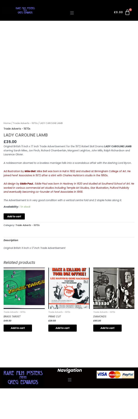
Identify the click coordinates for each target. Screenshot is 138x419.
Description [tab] (11, 240)
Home (7, 123)
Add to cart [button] (18, 328)
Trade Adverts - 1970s (25, 123)
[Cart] (122, 13)
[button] (72, 13)
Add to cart (14, 216)
